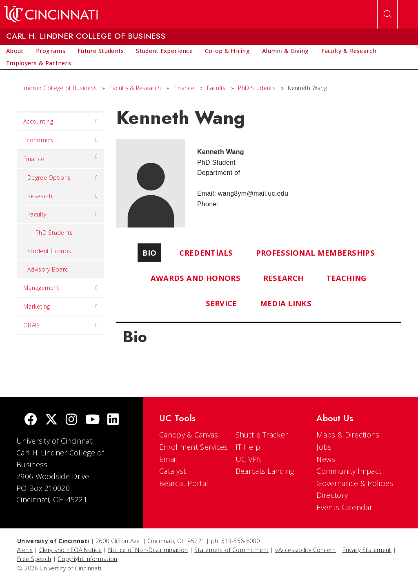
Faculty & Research (135, 88)
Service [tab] (221, 303)
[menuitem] (15, 51)
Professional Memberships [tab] (315, 252)
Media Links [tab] (285, 303)
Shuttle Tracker (262, 435)
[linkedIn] (113, 420)
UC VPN (249, 459)
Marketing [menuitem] (60, 306)
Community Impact (348, 471)
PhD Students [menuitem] (54, 232)
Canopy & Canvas (188, 435)
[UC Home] (51, 14)
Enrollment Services (193, 447)
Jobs (323, 447)
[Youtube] (92, 420)
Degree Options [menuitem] (62, 178)
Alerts (25, 550)
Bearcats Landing (265, 471)
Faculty (216, 88)
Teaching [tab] (346, 278)
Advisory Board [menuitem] (48, 269)
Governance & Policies (354, 483)
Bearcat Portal (183, 483)
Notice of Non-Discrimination (148, 550)
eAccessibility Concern (305, 550)
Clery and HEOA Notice (70, 550)
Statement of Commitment (231, 550)
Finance (183, 88)
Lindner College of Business (59, 88)
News (325, 459)
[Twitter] (51, 420)
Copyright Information (87, 559)
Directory (332, 495)
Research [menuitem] (62, 196)
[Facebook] (30, 420)
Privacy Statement (366, 550)
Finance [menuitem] (60, 157)
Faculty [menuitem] (62, 214)
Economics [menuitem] (60, 140)
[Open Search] (387, 14)
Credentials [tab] (206, 252)
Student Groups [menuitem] (49, 251)
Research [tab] (283, 278)
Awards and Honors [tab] (195, 278)
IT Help (248, 447)
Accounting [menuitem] (60, 121)
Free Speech (34, 559)
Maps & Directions (347, 435)
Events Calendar (344, 507)
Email (168, 459)
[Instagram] (71, 420)
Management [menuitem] (60, 288)
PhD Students (257, 88)
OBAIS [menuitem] (60, 325)
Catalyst (172, 471)
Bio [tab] (149, 252)
